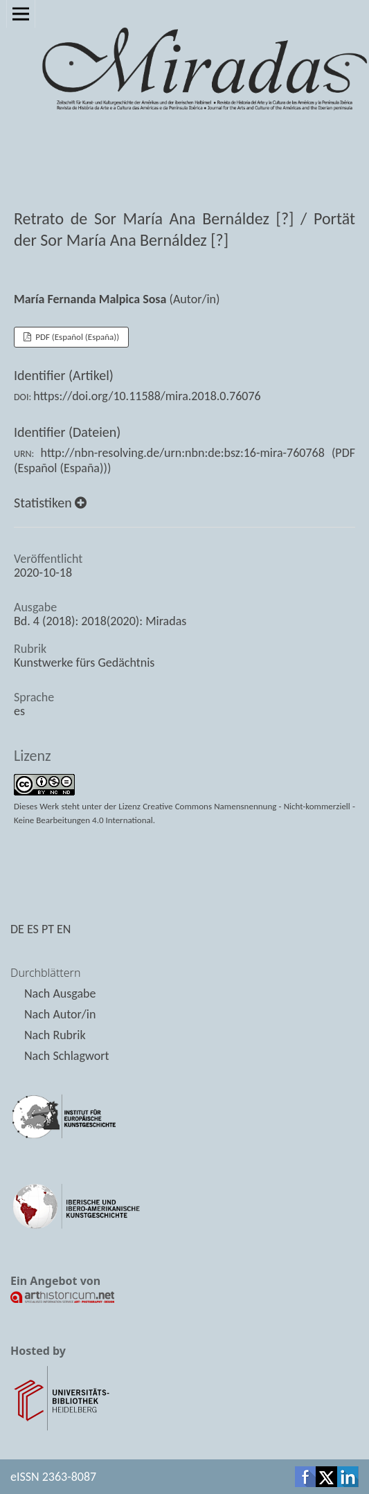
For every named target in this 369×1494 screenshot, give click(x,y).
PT (48, 929)
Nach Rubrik (55, 1035)
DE (17, 929)
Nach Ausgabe (60, 993)
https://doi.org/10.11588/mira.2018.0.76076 (146, 396)
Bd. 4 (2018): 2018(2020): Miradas (100, 621)
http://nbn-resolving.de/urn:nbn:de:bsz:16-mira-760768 (183, 452)
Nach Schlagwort (66, 1055)
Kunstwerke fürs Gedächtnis (84, 662)
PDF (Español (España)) (76, 337)
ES (33, 929)
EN (64, 929)
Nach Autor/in (60, 1014)
